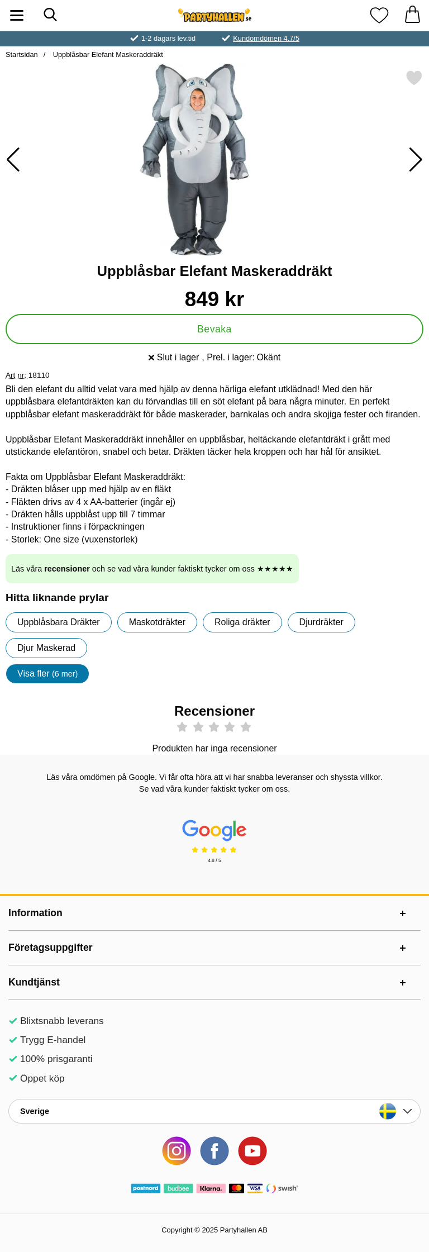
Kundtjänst (34, 982)
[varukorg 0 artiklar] (412, 15)
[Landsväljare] (214, 1111)
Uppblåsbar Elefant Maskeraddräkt (107, 54)
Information (35, 912)
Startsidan (22, 54)
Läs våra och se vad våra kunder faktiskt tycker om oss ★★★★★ (152, 568)
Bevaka (214, 329)
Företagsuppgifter (50, 947)
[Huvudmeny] (17, 15)
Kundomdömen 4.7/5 (266, 38)
